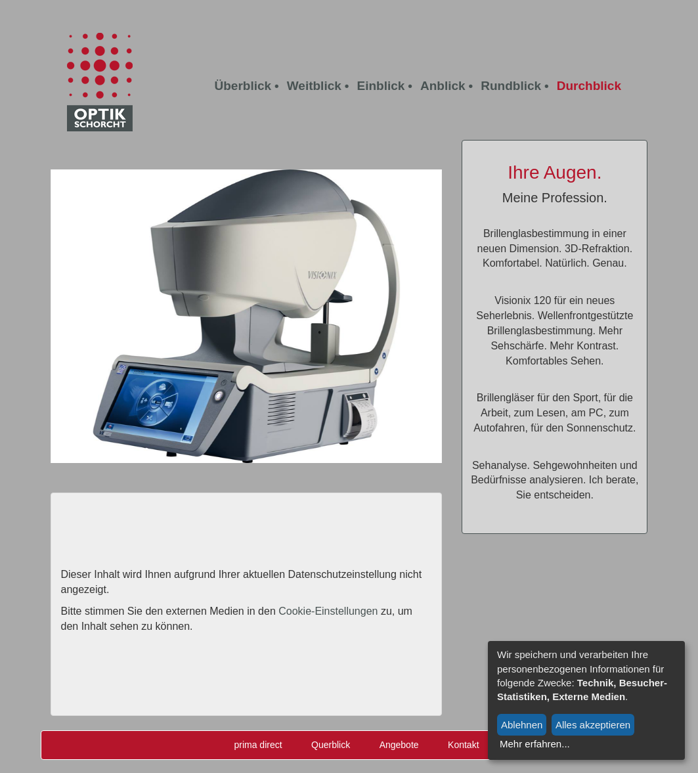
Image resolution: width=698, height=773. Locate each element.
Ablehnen (521, 724)
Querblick (330, 745)
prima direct (258, 745)
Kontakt (463, 745)
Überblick (243, 86)
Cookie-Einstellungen (328, 611)
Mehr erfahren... (535, 743)
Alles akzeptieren (593, 724)
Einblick (380, 86)
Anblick (443, 86)
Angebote (399, 745)
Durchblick (589, 86)
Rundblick (511, 86)
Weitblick (314, 86)
